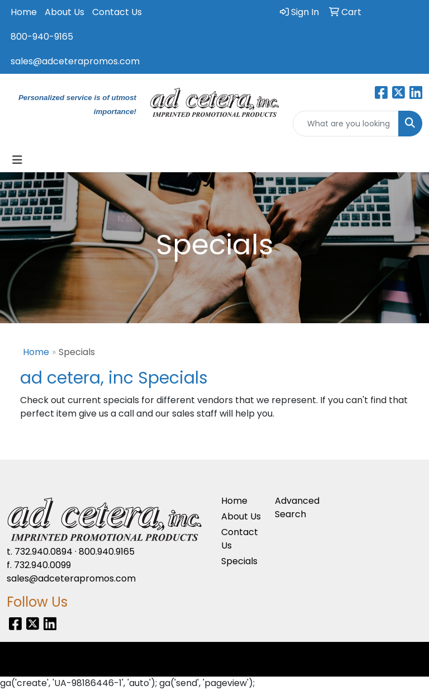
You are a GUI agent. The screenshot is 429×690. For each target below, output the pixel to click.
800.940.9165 (107, 551)
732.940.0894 (44, 551)
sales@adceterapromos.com (75, 61)
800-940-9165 (42, 36)
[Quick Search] (346, 123)
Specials (239, 561)
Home (24, 12)
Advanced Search (295, 507)
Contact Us (117, 12)
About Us (64, 12)
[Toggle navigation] (17, 160)
